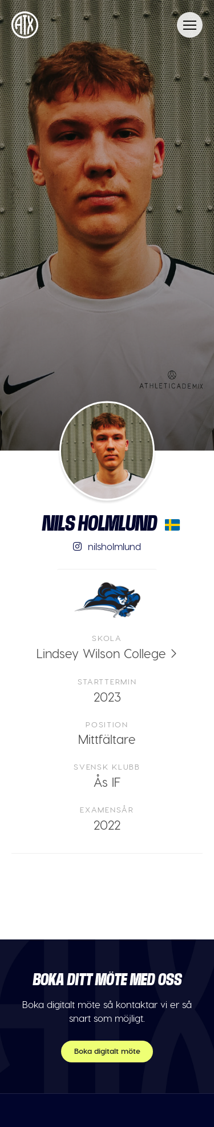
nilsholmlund (107, 546)
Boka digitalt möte (107, 1051)
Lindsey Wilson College (101, 653)
